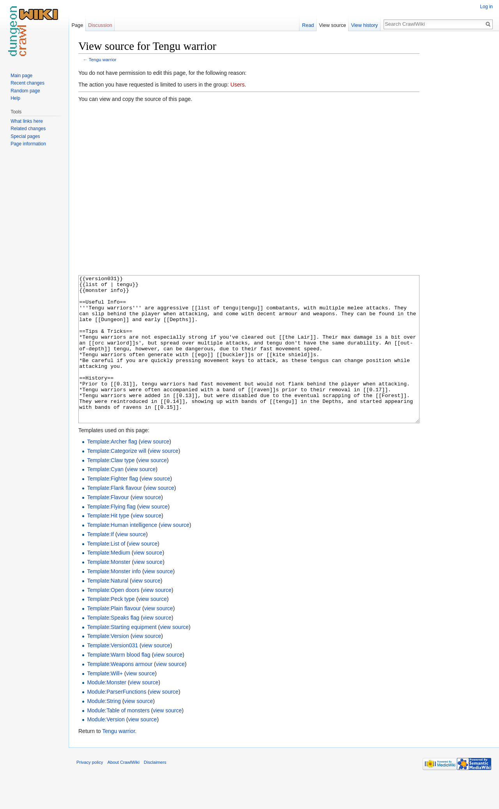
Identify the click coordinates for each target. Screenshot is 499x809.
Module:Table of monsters (118, 740)
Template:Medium (108, 582)
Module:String (103, 730)
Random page (25, 91)
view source (154, 471)
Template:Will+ (104, 702)
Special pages (25, 136)
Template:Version (108, 665)
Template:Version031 (112, 674)
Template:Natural (107, 610)
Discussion (100, 25)
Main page (21, 75)
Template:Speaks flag (113, 647)
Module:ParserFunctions (116, 721)
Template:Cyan (105, 498)
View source (332, 25)
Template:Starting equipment (121, 656)
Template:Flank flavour (114, 517)
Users (237, 84)
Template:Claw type (110, 489)
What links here (27, 121)
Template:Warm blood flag (118, 684)
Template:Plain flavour (114, 637)
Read (308, 25)
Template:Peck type (110, 628)
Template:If (100, 563)
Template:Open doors (113, 619)
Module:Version (106, 748)
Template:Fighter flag (112, 508)
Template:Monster (108, 591)
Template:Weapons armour (119, 693)
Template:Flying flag (111, 536)
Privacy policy (89, 791)
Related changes (28, 128)
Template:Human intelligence (122, 554)
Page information (28, 144)
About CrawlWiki (124, 791)
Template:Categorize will (116, 480)
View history (364, 25)
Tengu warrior (103, 59)
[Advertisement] (458, 156)
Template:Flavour (108, 526)
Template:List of (106, 573)
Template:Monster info (114, 600)
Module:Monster (106, 711)
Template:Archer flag (112, 471)
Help (15, 98)
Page (77, 25)
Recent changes (27, 83)
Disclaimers (155, 791)
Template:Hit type (108, 545)
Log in (486, 6)
